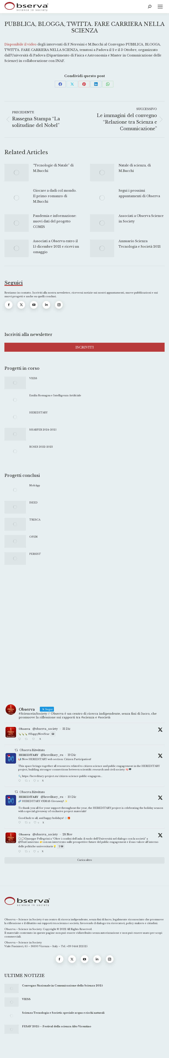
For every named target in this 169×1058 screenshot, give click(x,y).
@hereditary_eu (52, 755)
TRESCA (34, 519)
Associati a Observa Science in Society (141, 218)
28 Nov (67, 834)
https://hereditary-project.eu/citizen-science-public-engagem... (62, 776)
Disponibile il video (20, 44)
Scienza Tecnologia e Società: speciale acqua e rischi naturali (63, 1012)
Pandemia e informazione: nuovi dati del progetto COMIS (54, 221)
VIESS (33, 378)
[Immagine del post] (16, 172)
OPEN (33, 536)
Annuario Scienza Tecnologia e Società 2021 (140, 244)
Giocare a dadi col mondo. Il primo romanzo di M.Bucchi (55, 196)
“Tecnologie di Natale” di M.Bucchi (53, 168)
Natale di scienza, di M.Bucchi (135, 168)
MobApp (34, 485)
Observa (24, 728)
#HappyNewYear (39, 733)
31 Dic (66, 728)
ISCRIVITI (84, 347)
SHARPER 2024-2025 (43, 429)
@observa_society (45, 728)
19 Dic (72, 755)
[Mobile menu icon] (160, 6)
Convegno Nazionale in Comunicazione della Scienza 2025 (62, 985)
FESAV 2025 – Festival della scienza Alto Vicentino (56, 1026)
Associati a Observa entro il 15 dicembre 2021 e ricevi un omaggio (56, 246)
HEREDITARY (38, 412)
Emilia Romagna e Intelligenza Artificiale (55, 395)
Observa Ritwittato (32, 750)
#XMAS (45, 801)
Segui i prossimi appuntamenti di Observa (139, 193)
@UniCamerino (28, 842)
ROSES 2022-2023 (41, 446)
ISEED (33, 502)
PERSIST (35, 553)
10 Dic (72, 796)
